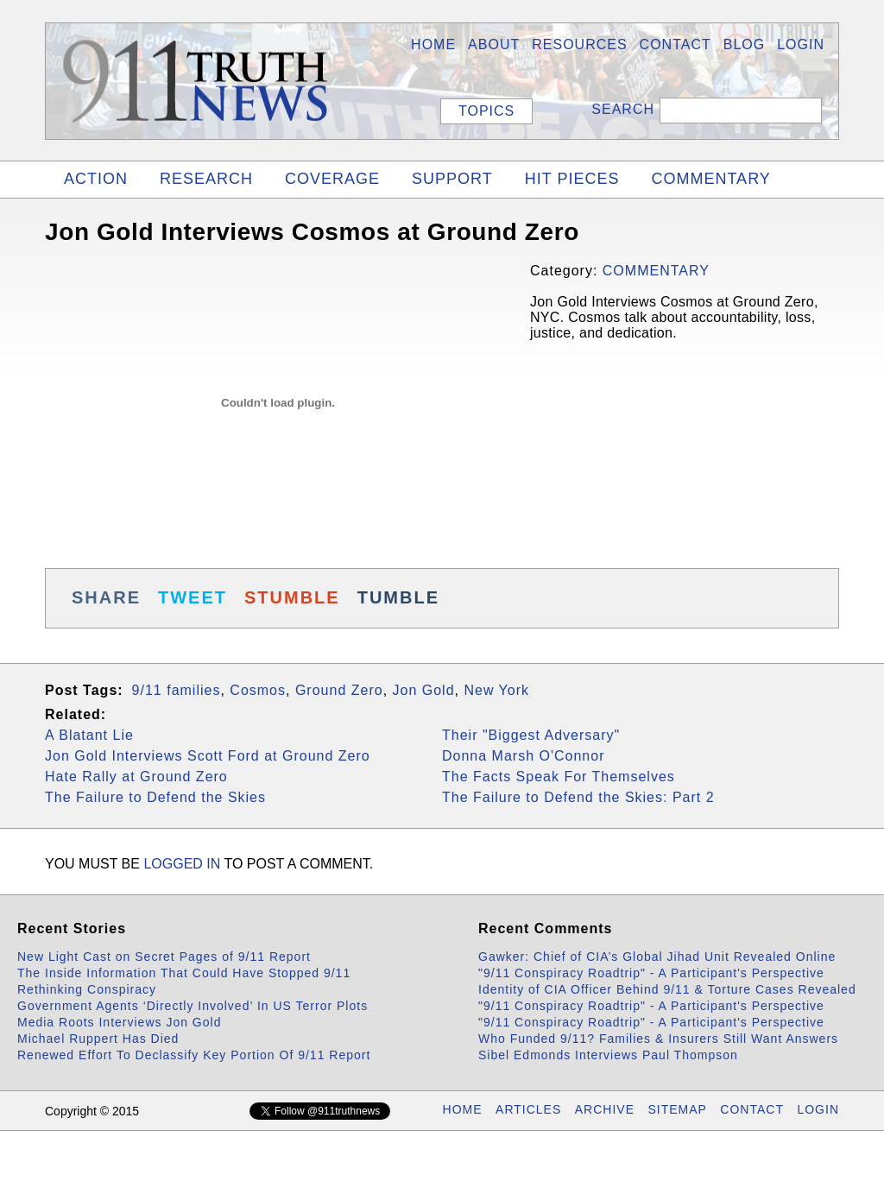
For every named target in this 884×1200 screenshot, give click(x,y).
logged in (181, 863)
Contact (675, 44)
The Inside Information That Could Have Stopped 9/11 (183, 973)
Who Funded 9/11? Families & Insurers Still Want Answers (658, 1038)
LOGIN (800, 44)
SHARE (106, 597)
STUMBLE (292, 597)
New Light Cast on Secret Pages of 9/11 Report (164, 956)
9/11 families (176, 690)
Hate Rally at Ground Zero (136, 776)
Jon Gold (424, 690)
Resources (579, 44)
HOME (433, 44)
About (494, 44)
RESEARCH (206, 178)
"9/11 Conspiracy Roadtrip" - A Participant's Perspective (651, 973)
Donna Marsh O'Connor (523, 755)
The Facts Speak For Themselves (558, 776)
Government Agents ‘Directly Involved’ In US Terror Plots (192, 1006)
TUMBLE (398, 597)
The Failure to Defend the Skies (155, 797)
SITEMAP (676, 1109)
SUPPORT (452, 178)
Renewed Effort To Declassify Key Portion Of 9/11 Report (193, 1055)
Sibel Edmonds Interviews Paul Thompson (608, 1055)
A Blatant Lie (89, 735)
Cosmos (258, 690)
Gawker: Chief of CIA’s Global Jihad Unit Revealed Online (657, 956)
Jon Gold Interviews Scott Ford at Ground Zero (207, 755)
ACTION (96, 178)
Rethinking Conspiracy (86, 989)
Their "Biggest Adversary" (531, 735)
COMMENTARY (710, 178)
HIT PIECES (572, 178)
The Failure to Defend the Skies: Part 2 (578, 797)
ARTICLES (528, 1109)
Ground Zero (339, 690)
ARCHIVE (605, 1109)
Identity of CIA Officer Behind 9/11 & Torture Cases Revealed (667, 989)
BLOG (744, 44)
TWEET (192, 597)
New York (496, 690)
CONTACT (752, 1109)
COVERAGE (332, 178)
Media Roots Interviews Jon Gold (119, 1022)
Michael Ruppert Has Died (98, 1038)
